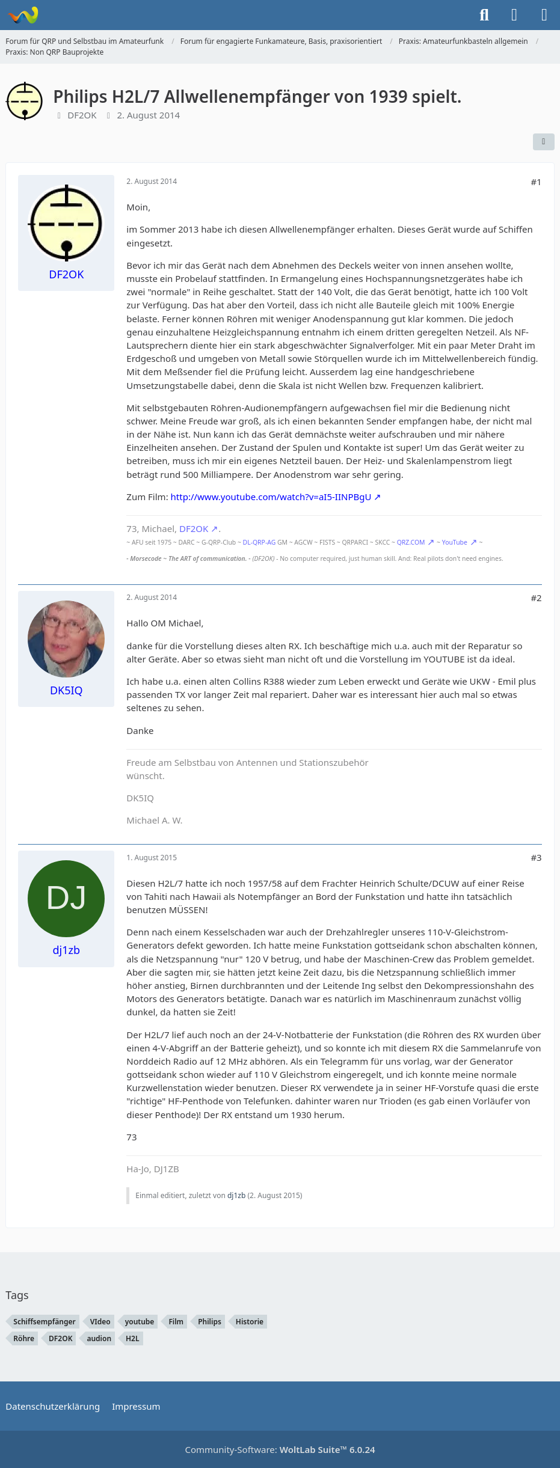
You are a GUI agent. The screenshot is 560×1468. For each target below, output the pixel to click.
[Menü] (544, 15)
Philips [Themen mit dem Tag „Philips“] (209, 1322)
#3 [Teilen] (536, 857)
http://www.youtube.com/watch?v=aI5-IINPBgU (271, 497)
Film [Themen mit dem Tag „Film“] (175, 1322)
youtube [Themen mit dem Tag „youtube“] (140, 1322)
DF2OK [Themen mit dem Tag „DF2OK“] (60, 1338)
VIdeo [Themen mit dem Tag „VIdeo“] (100, 1322)
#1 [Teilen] (536, 182)
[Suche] (484, 15)
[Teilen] (544, 141)
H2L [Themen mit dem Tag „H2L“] (133, 1338)
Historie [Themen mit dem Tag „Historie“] (249, 1322)
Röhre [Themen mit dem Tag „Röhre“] (23, 1338)
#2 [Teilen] (536, 598)
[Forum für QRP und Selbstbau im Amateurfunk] (23, 15)
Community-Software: (280, 1449)
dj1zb (236, 1195)
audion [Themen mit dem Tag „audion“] (99, 1338)
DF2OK (81, 115)
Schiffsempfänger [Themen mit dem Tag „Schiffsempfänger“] (44, 1322)
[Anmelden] (514, 15)
